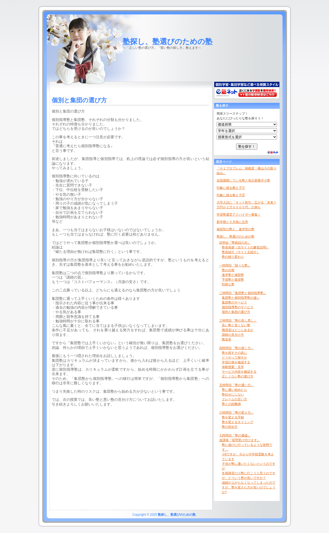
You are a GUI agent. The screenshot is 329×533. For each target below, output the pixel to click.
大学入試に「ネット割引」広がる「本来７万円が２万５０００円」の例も (246, 205)
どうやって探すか (234, 357)
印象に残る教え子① (231, 188)
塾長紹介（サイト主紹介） (241, 252)
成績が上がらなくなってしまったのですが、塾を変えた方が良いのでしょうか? (248, 487)
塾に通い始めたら (234, 390)
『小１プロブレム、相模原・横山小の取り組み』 (246, 171)
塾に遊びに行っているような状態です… (247, 447)
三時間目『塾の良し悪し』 (238, 320)
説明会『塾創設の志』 (235, 242)
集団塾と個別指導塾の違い (241, 298)
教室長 (226, 339)
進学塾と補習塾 (233, 275)
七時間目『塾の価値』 (235, 435)
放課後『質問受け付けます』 (239, 440)
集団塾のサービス (234, 302)
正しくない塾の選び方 (237, 376)
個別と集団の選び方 (236, 312)
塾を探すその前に (234, 353)
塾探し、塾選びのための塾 (167, 42)
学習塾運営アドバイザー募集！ (239, 214)
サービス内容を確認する (239, 372)
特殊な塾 (228, 284)
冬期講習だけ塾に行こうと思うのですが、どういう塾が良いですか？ (248, 475)
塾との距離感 (231, 404)
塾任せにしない (233, 394)
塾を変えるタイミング (237, 422)
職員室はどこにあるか (237, 330)
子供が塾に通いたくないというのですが (248, 466)
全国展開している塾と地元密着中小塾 (243, 180)
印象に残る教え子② (231, 195)
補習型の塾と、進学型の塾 (235, 229)
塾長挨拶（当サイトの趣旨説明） (245, 247)
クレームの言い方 (234, 399)
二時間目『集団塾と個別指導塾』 (243, 293)
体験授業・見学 (233, 367)
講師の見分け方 (233, 335)
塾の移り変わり (233, 257)
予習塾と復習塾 (233, 279)
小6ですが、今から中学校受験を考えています (248, 456)
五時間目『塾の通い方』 (236, 385)
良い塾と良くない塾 (236, 325)
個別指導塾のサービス (237, 307)
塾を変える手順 (233, 417)
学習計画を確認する (236, 362)
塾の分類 (228, 270)
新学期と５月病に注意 (232, 222)
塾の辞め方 (230, 427)
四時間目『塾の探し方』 (236, 348)
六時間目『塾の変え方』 (236, 412)
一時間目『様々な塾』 (235, 265)
